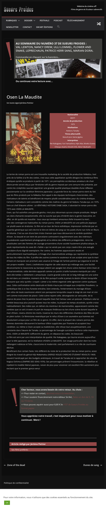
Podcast (58, 20)
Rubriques (11, 20)
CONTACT (27, 27)
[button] (18, 20)
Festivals (44, 20)
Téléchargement (76, 20)
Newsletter (12, 27)
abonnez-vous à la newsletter (60, 393)
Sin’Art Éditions (44, 27)
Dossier (28, 20)
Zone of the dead (14, 465)
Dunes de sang (92, 465)
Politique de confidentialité (16, 483)
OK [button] (7, 502)
